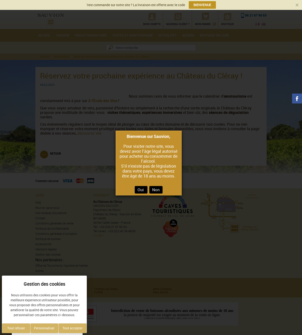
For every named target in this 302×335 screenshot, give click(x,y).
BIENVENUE (202, 5)
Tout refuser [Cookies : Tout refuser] (16, 328)
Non (156, 189)
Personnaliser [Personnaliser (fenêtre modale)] (44, 328)
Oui (141, 189)
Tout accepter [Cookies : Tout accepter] (73, 328)
